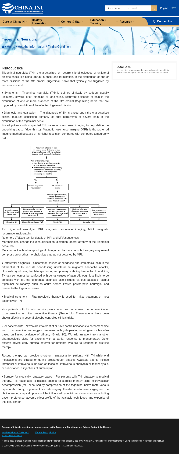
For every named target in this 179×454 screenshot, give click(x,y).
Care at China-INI (14, 21)
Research (126, 21)
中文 (173, 8)
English (164, 8)
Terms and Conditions (12, 435)
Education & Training (98, 22)
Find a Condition (59, 46)
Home (11, 46)
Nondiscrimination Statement (15, 432)
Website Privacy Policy (45, 432)
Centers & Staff (71, 21)
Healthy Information (39, 22)
